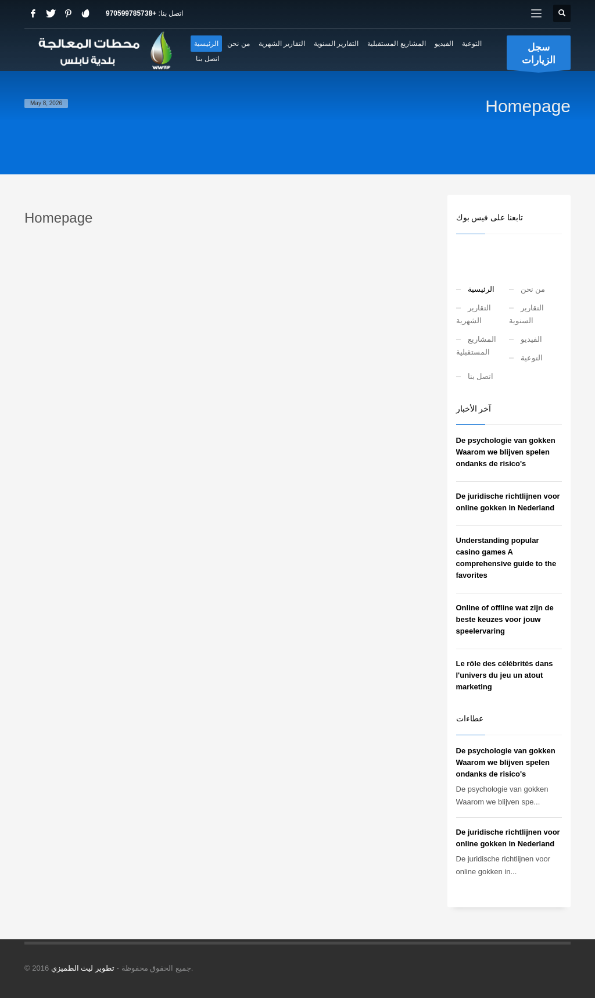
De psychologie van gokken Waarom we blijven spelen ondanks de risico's (505, 452)
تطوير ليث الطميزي (82, 968)
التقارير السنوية (526, 314)
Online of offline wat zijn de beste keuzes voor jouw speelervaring (505, 619)
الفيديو (531, 339)
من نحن (533, 289)
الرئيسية (481, 289)
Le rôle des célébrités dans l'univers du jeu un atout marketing (504, 675)
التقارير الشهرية (473, 314)
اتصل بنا (481, 376)
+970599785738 (131, 13)
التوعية (532, 357)
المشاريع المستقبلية (476, 345)
